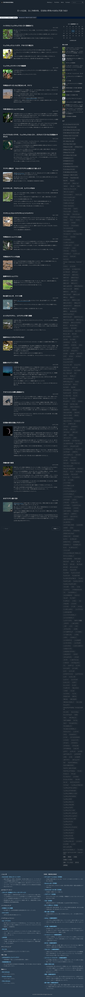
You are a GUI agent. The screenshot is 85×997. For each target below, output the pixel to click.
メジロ (70, 757)
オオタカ (76, 289)
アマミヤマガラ (75, 225)
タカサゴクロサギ (67, 558)
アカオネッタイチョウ (68, 203)
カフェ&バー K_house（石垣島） (54, 877)
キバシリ (75, 384)
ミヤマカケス (74, 743)
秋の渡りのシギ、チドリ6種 (12, 296)
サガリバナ (66, 463)
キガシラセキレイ (67, 370)
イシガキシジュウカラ (68, 242)
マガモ (75, 715)
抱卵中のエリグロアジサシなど (13, 337)
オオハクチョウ (67, 294)
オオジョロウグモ (67, 286)
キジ (75, 373)
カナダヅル (73, 345)
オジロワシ (66, 328)
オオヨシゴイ (66, 308)
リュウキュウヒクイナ (68, 830)
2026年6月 (73, 24)
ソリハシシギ (66, 550)
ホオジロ (65, 699)
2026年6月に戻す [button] (73, 40)
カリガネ (65, 353)
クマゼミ (65, 407)
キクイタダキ (77, 370)
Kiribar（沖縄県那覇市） (51, 918)
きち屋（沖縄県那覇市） (51, 926)
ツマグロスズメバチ (77, 589)
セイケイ (65, 539)
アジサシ (65, 220)
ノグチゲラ (66, 623)
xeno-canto (5, 912)
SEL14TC (65, 180)
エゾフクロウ (66, 269)
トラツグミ (73, 603)
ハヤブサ (65, 660)
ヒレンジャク (66, 685)
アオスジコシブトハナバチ (69, 189)
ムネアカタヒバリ (67, 754)
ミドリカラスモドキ (75, 737)
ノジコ (70, 626)
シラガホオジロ (67, 508)
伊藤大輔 (4, 929)
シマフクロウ (66, 505)
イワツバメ (66, 251)
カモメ (80, 345)
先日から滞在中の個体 (31, 98)
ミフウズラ (66, 740)
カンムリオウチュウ (68, 359)
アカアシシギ (78, 194)
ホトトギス (66, 712)
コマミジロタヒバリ (68, 454)
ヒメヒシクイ (66, 682)
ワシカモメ (80, 849)
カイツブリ (76, 336)
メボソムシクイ (76, 759)
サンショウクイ (76, 477)
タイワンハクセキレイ (68, 556)
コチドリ (65, 446)
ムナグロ (80, 751)
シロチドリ (73, 513)
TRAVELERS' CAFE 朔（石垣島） (53, 890)
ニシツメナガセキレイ (68, 618)
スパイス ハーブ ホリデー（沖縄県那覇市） (56, 958)
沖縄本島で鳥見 (8, 463)
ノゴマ (64, 626)
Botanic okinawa (6, 976)
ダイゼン (65, 570)
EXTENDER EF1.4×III (68, 161)
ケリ (64, 424)
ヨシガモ (77, 779)
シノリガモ (70, 480)
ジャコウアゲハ (67, 522)
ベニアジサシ (66, 693)
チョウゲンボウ (67, 581)
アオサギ (65, 186)
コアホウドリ (74, 426)
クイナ (73, 401)
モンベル (4, 949)
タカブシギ (66, 561)
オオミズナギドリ (67, 303)
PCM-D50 (65, 178)
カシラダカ (72, 339)
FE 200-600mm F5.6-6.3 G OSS (70, 166)
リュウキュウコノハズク (69, 810)
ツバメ (78, 587)
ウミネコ (65, 266)
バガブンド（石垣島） (51, 894)
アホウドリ (66, 222)
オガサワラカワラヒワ (68, 314)
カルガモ (72, 353)
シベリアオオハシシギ (68, 485)
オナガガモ (73, 328)
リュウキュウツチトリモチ (69, 819)
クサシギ (65, 404)
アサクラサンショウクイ (76, 217)
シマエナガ (66, 502)
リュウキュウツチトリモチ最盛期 (14, 66)
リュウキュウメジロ (68, 835)
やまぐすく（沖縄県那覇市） (52, 949)
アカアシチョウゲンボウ (69, 197)
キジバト (65, 376)
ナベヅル (80, 606)
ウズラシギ (72, 256)
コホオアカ (74, 452)
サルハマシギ (74, 474)
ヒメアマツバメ (79, 674)
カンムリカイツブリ (68, 362)
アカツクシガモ (67, 211)
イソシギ (76, 245)
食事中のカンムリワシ (10, 276)
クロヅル (76, 415)
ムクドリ (65, 751)
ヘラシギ (72, 691)
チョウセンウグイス (78, 581)
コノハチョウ (78, 449)
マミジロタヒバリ (67, 726)
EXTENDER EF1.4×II (68, 158)
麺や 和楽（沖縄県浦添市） (52, 983)
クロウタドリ (66, 410)
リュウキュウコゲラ (68, 807)
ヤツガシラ (66, 774)
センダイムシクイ (73, 547)
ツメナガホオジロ (67, 595)
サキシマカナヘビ (75, 463)
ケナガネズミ (77, 421)
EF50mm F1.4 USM (67, 147)
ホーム (3, 17)
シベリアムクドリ (78, 497)
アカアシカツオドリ (68, 194)
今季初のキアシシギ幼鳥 (11, 257)
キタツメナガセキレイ (68, 379)
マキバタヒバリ (72, 717)
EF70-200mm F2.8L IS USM (69, 155)
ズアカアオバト (67, 530)
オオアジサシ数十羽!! (10, 498)
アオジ (78, 186)
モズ (64, 762)
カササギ (65, 339)
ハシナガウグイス (67, 640)
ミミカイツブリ (75, 740)
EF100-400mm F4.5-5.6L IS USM (71, 133)
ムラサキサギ (77, 754)
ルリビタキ (66, 844)
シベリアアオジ (67, 483)
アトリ (71, 220)
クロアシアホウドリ (75, 407)
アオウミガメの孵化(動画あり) (13, 392)
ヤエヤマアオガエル (72, 762)
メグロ (64, 757)
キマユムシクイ (77, 390)
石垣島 (75, 857)
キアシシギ (74, 367)
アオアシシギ (66, 183)
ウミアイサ (66, 259)
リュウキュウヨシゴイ (68, 841)
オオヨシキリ (77, 305)
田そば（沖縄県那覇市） (51, 943)
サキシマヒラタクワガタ (69, 468)
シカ (64, 480)
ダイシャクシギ (73, 567)
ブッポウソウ (66, 688)
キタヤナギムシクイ (68, 381)
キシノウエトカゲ (67, 373)
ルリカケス (79, 841)
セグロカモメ (76, 542)
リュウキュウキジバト (68, 802)
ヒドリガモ (74, 668)
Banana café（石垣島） (51, 883)
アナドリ (78, 220)
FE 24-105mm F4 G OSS (69, 169)
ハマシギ (76, 657)
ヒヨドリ (74, 682)
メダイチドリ (66, 759)
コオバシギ (74, 432)
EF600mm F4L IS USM (68, 152)
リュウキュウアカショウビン (70, 788)
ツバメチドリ (66, 589)
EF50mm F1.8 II (78, 147)
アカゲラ (75, 208)
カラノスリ (66, 350)
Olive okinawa (6, 981)
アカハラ (75, 211)
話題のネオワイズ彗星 (10, 362)
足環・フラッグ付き (68, 862)
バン (64, 665)
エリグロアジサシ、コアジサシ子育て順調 (17, 316)
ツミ (64, 592)
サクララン (80, 468)
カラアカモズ (66, 348)
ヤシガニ (79, 771)
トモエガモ (66, 603)
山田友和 (4, 937)
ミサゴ (64, 734)
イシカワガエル (67, 239)
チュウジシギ (66, 575)
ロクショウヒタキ (67, 847)
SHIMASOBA (7, 2)
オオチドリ (66, 291)
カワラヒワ (78, 356)
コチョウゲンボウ (74, 446)
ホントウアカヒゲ (67, 715)
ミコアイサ (75, 731)
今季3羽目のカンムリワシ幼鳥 (13, 109)
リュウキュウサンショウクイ (70, 816)
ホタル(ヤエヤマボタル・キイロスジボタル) (73, 708)
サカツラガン (73, 460)
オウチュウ (74, 272)
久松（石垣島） (49, 900)
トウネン (74, 601)
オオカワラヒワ (75, 277)
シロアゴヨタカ (67, 511)
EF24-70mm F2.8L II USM (69, 144)
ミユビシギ (76, 748)
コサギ (74, 438)
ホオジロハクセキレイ (68, 702)
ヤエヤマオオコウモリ (68, 765)
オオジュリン (74, 283)
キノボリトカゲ (67, 384)
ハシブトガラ (77, 643)
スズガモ (65, 528)
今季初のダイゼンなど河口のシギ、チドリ (17, 85)
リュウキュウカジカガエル (69, 796)
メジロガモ (77, 757)
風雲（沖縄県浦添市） (51, 974)
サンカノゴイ (66, 477)
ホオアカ (74, 696)
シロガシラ (66, 513)
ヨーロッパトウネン (68, 779)
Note (62, 2)
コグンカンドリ (67, 438)
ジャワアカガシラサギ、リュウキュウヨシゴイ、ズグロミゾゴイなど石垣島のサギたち (30, 136)
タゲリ (72, 561)
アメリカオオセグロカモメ (69, 231)
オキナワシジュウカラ (68, 320)
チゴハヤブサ (73, 570)
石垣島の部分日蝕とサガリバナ (13, 422)
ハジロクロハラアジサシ (69, 651)
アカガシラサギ (67, 208)
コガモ (64, 435)
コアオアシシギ (71, 424)
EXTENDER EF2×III (68, 163)
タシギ (78, 561)
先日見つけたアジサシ (19, 173)
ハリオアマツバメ (74, 660)
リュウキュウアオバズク (77, 785)
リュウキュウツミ (67, 824)
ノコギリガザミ (75, 623)
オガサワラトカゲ (67, 317)
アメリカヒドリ (67, 234)
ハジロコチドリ (67, 654)
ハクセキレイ (73, 637)
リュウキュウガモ (67, 799)
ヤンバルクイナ (67, 776)
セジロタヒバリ (77, 544)
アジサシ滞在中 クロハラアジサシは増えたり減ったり (22, 168)
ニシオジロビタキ (67, 612)
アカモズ (65, 217)
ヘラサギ (65, 691)
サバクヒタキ (79, 471)
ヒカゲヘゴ (70, 665)
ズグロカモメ (76, 530)
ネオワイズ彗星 (78, 620)
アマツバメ (66, 225)
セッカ (64, 547)
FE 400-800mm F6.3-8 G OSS (70, 172)
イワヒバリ (73, 251)
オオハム (65, 297)
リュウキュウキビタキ (68, 804)
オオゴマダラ (74, 280)
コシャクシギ (78, 443)
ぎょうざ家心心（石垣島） (52, 905)
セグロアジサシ (67, 542)
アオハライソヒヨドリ (68, 192)
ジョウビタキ (79, 525)
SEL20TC (72, 180)
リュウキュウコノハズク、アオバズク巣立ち (18, 45)
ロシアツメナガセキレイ (69, 849)
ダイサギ (65, 567)
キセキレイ (72, 376)
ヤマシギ (73, 774)
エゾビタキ (72, 266)
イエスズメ (72, 237)
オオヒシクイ (66, 300)
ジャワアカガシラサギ (68, 525)
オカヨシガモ (73, 311)
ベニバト (74, 693)
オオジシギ (66, 283)
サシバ (71, 471)
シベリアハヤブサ (67, 497)
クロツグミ (77, 412)
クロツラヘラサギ (67, 415)
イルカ (73, 248)
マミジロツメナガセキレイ (69, 729)
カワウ (64, 356)
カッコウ (74, 342)
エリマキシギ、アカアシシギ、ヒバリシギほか (19, 188)
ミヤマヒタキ (75, 745)
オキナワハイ (79, 320)
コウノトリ (72, 429)
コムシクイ (73, 457)
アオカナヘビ (75, 183)
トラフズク (66, 606)
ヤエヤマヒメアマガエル (69, 771)
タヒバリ (65, 564)
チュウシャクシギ (75, 573)
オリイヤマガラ (67, 336)
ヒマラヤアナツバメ (68, 674)
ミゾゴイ (65, 737)
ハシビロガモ (77, 640)
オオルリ (74, 308)
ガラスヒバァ (66, 367)
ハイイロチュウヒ (67, 634)
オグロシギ (66, 322)
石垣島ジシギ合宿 (67, 859)
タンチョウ (79, 564)
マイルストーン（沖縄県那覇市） (53, 935)
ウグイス (65, 256)
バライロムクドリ (75, 662)
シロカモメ (76, 511)
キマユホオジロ (67, 390)
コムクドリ (66, 457)
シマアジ (74, 499)
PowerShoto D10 (74, 178)
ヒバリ (64, 671)
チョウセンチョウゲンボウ (69, 584)
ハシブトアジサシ (67, 643)
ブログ (9, 17)
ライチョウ (66, 785)
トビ (80, 601)
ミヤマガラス (66, 745)
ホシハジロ (79, 702)
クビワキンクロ (73, 404)
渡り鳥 (77, 862)
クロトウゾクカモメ (68, 418)
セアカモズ (76, 536)
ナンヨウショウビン (68, 609)
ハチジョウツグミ (67, 657)
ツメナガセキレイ (72, 592)
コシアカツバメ (76, 440)
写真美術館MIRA (6, 962)
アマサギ (73, 222)
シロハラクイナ (73, 516)
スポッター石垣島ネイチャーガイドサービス (14, 892)
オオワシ (65, 311)
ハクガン (65, 637)
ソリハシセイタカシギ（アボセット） (72, 553)
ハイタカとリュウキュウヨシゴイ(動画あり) (18, 26)
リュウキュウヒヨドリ (68, 833)
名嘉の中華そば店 (49, 964)
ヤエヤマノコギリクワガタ (69, 768)
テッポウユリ (66, 601)
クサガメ (80, 401)
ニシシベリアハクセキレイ (69, 615)
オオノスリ (73, 291)
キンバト (75, 395)
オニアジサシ (78, 331)
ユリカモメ (76, 776)
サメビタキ (66, 474)
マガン (64, 717)
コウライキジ (66, 432)
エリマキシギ (66, 272)
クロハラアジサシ (67, 421)
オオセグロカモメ (78, 286)
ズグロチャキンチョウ (68, 533)
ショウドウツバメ (76, 505)
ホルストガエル (75, 712)
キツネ (77, 381)
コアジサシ (66, 426)
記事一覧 (15, 17)
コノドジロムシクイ (68, 449)
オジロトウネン (73, 325)
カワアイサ (79, 353)
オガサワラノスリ (78, 317)
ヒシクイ (78, 665)
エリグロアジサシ (76, 269)
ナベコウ (73, 606)
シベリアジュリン (67, 488)
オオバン (72, 297)
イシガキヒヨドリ (67, 245)
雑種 (64, 857)
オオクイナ (66, 280)
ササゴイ (65, 471)
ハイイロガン (78, 632)
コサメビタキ (66, 440)
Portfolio (56, 2)
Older (56, 528)
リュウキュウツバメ (68, 821)
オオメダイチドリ (67, 305)
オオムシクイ (77, 303)
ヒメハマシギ (74, 679)
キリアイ (75, 393)
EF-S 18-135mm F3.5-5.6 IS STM (71, 124)
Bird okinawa (6, 972)
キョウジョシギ (67, 393)
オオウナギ (66, 277)
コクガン (71, 435)
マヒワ (64, 723)
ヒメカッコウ (72, 676)
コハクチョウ (66, 452)
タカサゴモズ (77, 558)
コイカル (65, 429)
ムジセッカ (72, 751)
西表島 (69, 857)
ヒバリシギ (71, 671)
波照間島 (65, 865)
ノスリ (76, 626)
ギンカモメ (72, 398)
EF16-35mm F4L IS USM (69, 138)
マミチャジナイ (67, 731)
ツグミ (72, 587)
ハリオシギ (66, 662)
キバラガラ (66, 387)
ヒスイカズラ (66, 668)
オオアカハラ (66, 275)
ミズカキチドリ (72, 734)
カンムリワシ (77, 365)
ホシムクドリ (66, 705)
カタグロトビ (66, 342)
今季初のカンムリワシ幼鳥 (12, 237)
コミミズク (78, 454)
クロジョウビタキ (67, 412)
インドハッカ (76, 253)
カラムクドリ (74, 350)
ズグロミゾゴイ (67, 536)
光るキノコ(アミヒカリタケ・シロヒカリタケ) (73, 853)
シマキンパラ (74, 502)
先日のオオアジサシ (18, 503)
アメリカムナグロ (77, 234)
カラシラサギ (75, 348)
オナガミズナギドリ (68, 331)
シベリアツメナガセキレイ (69, 491)
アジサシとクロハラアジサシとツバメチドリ (18, 213)
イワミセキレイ (67, 253)
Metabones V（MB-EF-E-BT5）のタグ (27, 17)
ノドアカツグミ (67, 629)
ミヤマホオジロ (67, 748)
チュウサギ (66, 573)
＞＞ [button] (77, 24)
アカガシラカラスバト (68, 206)
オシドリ (65, 325)
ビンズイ (74, 685)
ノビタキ (75, 629)
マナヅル (75, 720)
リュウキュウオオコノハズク (70, 793)
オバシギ (74, 334)
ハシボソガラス (67, 646)
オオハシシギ (76, 294)
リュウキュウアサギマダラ (69, 790)
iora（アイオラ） (6, 921)
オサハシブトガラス (76, 322)
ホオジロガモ (73, 699)
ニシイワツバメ (79, 609)
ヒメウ (64, 676)
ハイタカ (76, 634)
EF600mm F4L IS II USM (69, 149)
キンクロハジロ (67, 395)
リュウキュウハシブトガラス (70, 827)
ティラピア (72, 598)
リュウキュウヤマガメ (68, 838)
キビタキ (73, 387)
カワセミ (71, 356)
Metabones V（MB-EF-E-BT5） (70, 175)
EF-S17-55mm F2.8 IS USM (69, 127)
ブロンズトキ (75, 688)
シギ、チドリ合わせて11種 (23, 300)
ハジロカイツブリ (67, 648)
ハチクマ (75, 654)
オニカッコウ (66, 334)
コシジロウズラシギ (68, 443)
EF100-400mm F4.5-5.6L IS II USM (71, 130)
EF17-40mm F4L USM (68, 141)
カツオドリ (66, 345)
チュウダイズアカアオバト (69, 578)
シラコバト (76, 508)
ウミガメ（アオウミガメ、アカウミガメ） (72, 262)
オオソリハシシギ (67, 289)
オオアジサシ (75, 275)
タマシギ (72, 564)
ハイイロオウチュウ (68, 632)
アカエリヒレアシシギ (68, 200)
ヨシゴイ (65, 782)
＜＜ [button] (69, 24)
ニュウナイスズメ (67, 620)
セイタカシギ (73, 539)
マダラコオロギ (67, 720)
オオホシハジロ (76, 300)
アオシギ (72, 186)
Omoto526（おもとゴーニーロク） (11, 877)
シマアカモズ (66, 499)
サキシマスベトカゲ (68, 466)
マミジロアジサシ (73, 723)
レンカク (73, 844)
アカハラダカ (66, 214)
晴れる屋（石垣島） (50, 911)
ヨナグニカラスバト (75, 782)
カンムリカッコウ (67, 365)
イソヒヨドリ (66, 248)
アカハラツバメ (76, 214)
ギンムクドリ (66, 401)
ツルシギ (65, 598)
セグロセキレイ (67, 544)
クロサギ (74, 410)
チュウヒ (81, 578)
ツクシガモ (66, 587)
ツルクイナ (77, 595)
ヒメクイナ (66, 679)
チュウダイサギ (76, 575)
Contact (67, 2)
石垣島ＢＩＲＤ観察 (7, 908)
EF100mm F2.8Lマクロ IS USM (70, 135)
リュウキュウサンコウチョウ (70, 813)
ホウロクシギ (66, 696)
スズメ (71, 528)
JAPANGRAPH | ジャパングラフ (10, 957)
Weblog (50, 2)
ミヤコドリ (66, 743)
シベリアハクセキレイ (68, 494)
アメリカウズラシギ (68, 228)
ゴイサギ (65, 460)
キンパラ (65, 398)
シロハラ (65, 516)
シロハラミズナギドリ (68, 519)
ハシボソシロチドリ (78, 646)
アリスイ (65, 237)
